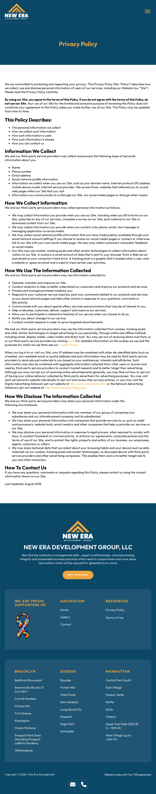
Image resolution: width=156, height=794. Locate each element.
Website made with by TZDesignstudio (127, 774)
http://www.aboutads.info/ (88, 384)
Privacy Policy (115, 610)
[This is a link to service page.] (84, 784)
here (71, 341)
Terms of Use (114, 617)
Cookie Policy (68, 345)
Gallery (65, 617)
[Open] (147, 11)
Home (64, 610)
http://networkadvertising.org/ (65, 387)
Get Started (78, 575)
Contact (65, 624)
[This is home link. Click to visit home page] (72, 784)
